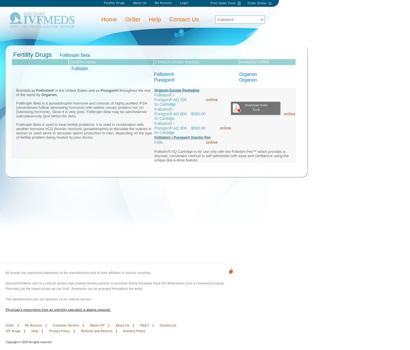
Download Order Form (250, 108)
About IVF (97, 325)
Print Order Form (223, 3)
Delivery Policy (134, 331)
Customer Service (66, 325)
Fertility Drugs (114, 3)
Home (109, 19)
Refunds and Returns (96, 331)
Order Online (257, 3)
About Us (140, 3)
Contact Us (184, 19)
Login (184, 3)
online (212, 99)
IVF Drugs (13, 331)
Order (133, 19)
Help (155, 19)
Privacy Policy (59, 331)
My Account (164, 3)
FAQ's (144, 325)
